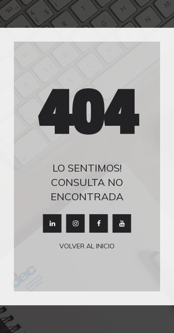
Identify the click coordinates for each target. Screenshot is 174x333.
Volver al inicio (87, 246)
